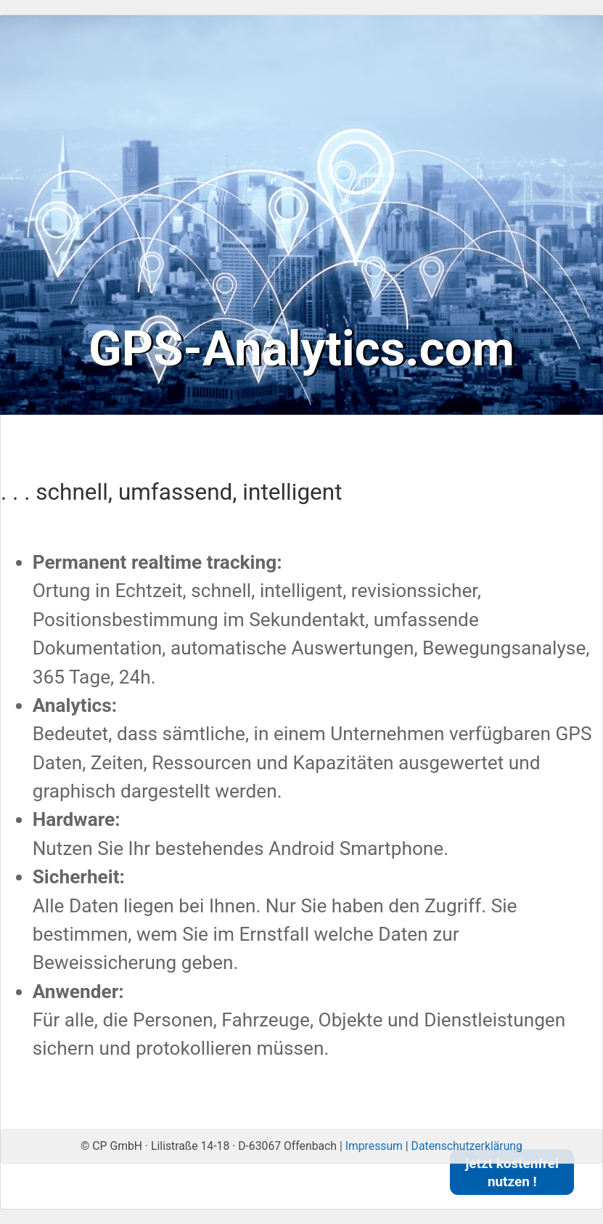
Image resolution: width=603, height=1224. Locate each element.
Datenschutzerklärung (466, 1146)
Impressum (374, 1146)
